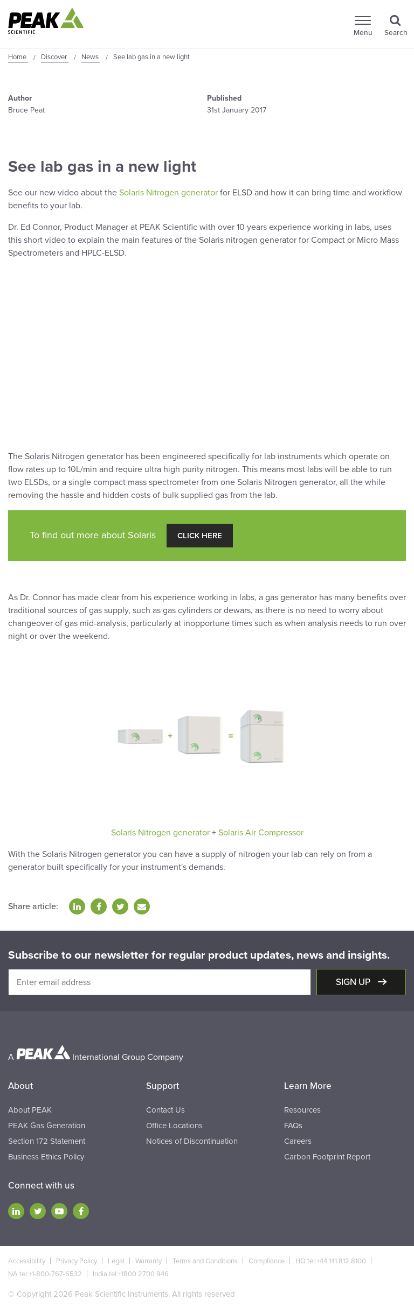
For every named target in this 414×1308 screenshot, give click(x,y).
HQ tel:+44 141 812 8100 (330, 1261)
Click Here (199, 535)
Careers (298, 1141)
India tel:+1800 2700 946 (131, 1274)
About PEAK (30, 1110)
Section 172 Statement (46, 1141)
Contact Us (165, 1110)
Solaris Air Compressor (260, 832)
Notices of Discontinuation (192, 1141)
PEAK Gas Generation (46, 1125)
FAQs (293, 1125)
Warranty (148, 1261)
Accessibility (26, 1261)
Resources (302, 1110)
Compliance (267, 1261)
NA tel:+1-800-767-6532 (45, 1274)
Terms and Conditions (205, 1261)
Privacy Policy (76, 1261)
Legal (116, 1261)
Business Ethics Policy (46, 1157)
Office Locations (174, 1125)
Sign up (354, 982)
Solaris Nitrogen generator (168, 192)
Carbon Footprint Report (327, 1157)
